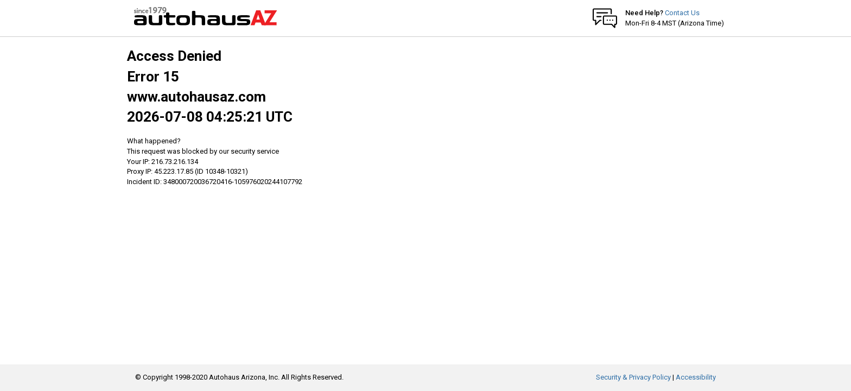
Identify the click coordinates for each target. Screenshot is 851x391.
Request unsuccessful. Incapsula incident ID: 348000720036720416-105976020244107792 (425, 195)
